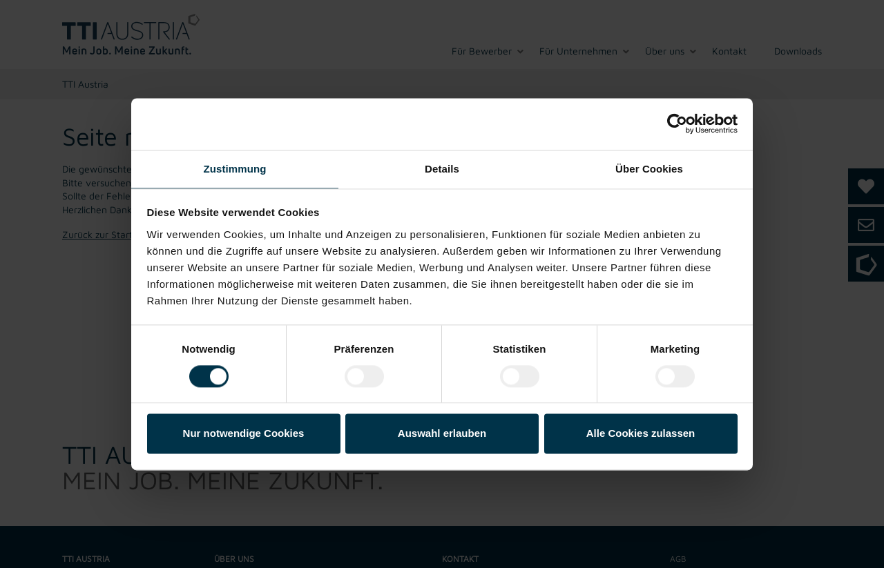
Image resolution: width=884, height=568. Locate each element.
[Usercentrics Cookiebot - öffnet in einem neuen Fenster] (677, 123)
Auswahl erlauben (442, 434)
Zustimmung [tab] (235, 169)
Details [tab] (442, 169)
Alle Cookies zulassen (640, 434)
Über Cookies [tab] (649, 169)
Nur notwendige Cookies (244, 434)
